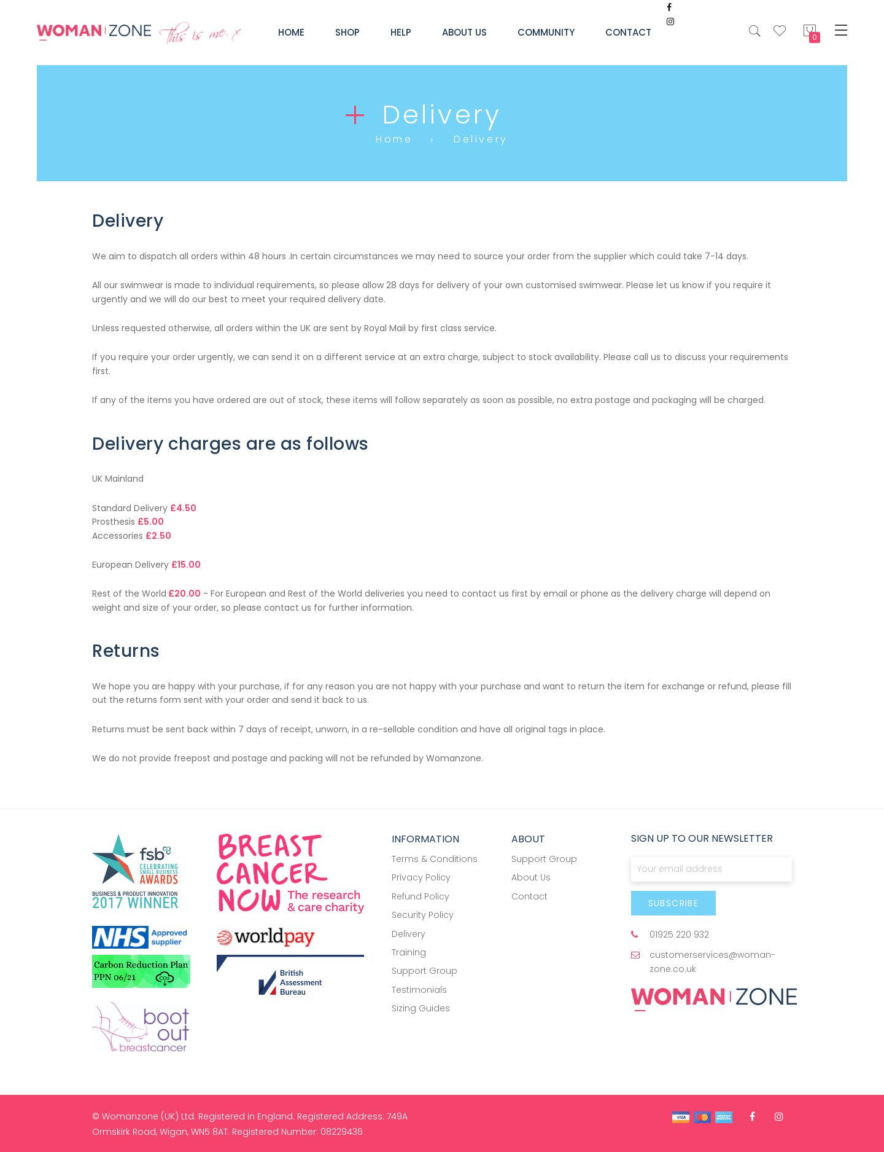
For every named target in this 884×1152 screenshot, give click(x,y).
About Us (531, 877)
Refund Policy (420, 896)
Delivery (408, 934)
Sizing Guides (421, 1008)
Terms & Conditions (435, 859)
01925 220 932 (679, 934)
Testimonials (419, 990)
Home (394, 139)
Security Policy (423, 915)
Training (409, 952)
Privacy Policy (421, 877)
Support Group (424, 971)
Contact (529, 896)
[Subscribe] (673, 903)
